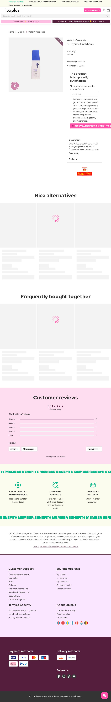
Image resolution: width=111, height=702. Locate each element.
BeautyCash (14, 596)
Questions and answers (19, 574)
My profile (61, 574)
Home (11, 31)
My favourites (63, 581)
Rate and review (64, 588)
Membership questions (19, 592)
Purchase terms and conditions (22, 610)
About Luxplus (63, 614)
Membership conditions (19, 614)
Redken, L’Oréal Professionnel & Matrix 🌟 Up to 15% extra (81, 21)
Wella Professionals (36, 31)
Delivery (12, 585)
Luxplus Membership (66, 610)
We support (62, 617)
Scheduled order (64, 585)
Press (11, 581)
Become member (92, 10)
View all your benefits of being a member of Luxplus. (55, 546)
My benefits (62, 578)
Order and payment (17, 599)
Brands (21, 31)
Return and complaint (18, 588)
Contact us (13, 578)
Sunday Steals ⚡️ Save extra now (26, 21)
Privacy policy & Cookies (19, 617)
